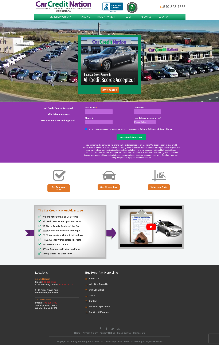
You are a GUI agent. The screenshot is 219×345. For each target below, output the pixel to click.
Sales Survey (124, 333)
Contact (93, 301)
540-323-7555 (172, 7)
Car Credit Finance (99, 312)
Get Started (109, 89)
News (92, 295)
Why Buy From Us (98, 284)
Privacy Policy (147, 129)
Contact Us (139, 333)
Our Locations (96, 289)
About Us (94, 278)
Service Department (99, 306)
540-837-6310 (66, 284)
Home (77, 333)
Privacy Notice (165, 129)
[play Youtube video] (151, 226)
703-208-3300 (50, 302)
